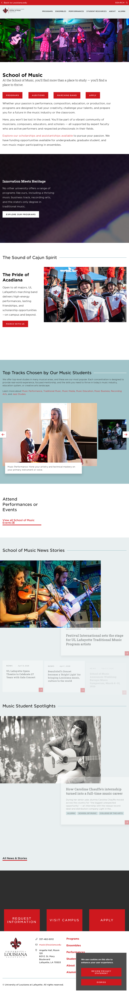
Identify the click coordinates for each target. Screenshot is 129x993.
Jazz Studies (19, 394)
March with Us (15, 324)
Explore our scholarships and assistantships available (38, 135)
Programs (47, 11)
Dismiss (101, 982)
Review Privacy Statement (101, 972)
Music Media (68, 391)
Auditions (38, 95)
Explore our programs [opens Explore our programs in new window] (21, 214)
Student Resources (96, 11)
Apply (92, 95)
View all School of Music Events (19, 521)
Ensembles (60, 11)
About (112, 11)
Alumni (121, 11)
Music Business (102, 391)
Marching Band (67, 95)
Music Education (84, 391)
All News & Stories (15, 858)
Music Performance (32, 391)
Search (122, 3)
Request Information (22, 920)
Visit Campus (64, 920)
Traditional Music (52, 391)
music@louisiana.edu (50, 944)
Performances (76, 11)
